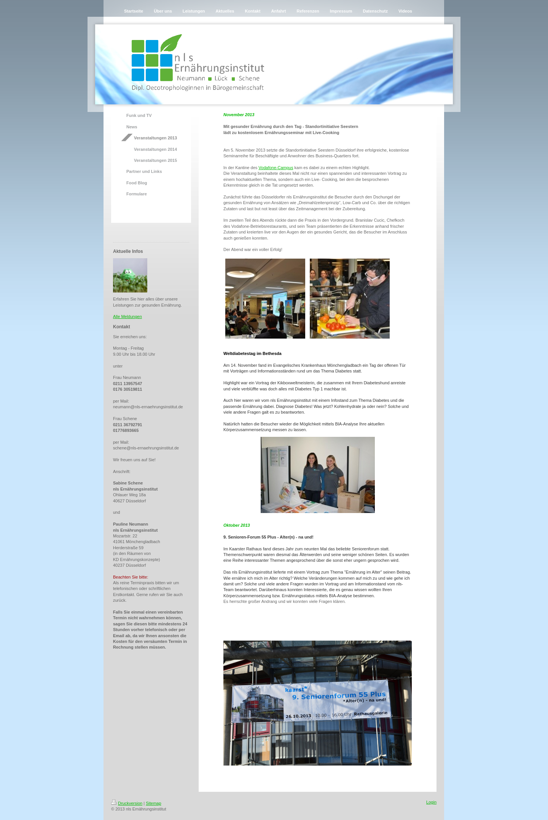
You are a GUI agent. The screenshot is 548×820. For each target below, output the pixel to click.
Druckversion (126, 803)
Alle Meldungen (127, 316)
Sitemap (153, 803)
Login (431, 802)
